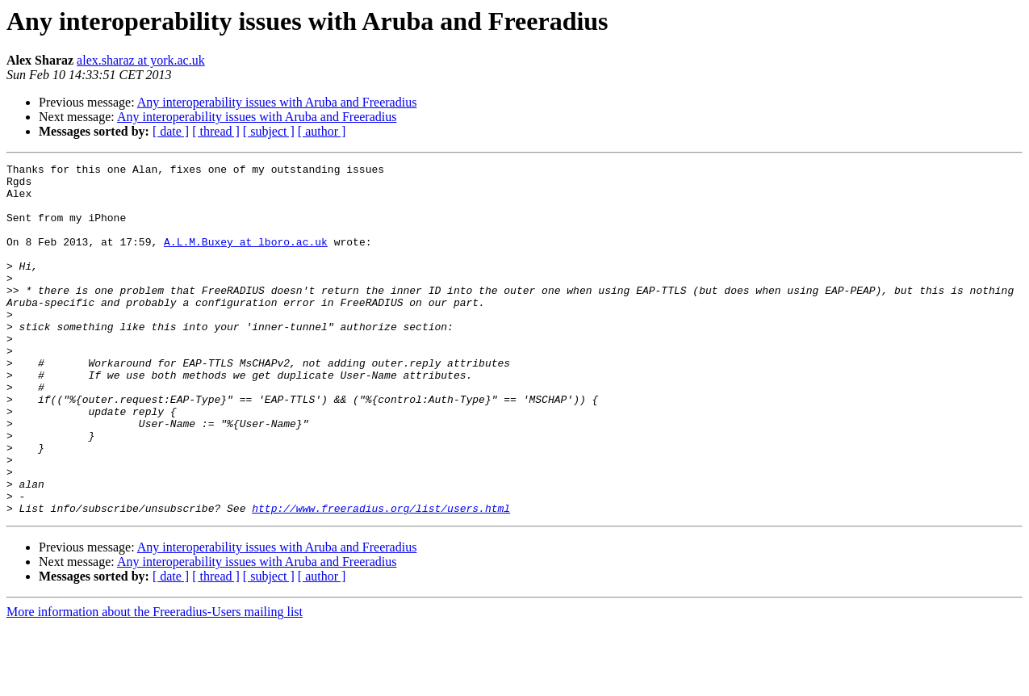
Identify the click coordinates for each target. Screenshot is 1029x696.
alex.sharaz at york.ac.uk (141, 60)
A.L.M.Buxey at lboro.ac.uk (246, 258)
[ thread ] (216, 131)
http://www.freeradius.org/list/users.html (381, 578)
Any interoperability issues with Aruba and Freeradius (277, 102)
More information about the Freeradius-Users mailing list (154, 682)
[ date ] (171, 131)
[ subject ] (269, 131)
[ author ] (322, 131)
